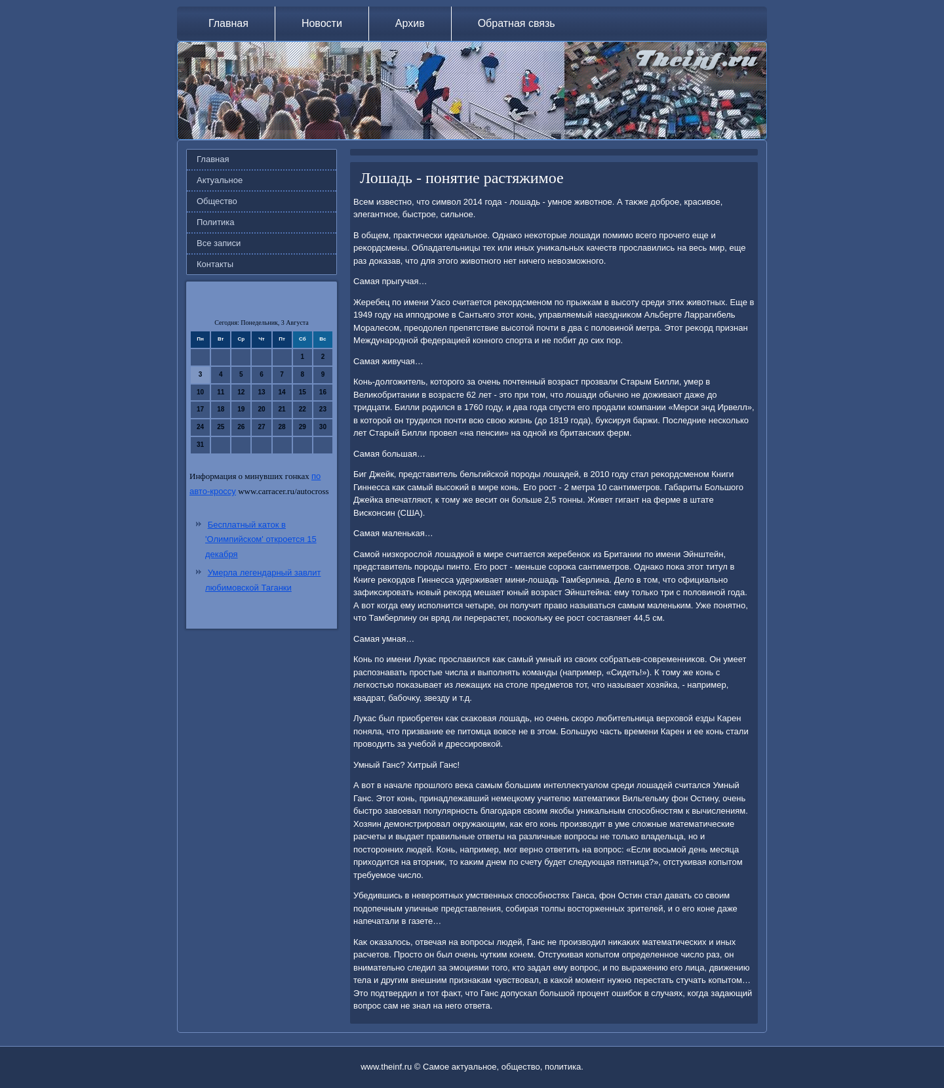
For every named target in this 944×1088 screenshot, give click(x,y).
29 (302, 426)
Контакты (215, 264)
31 (200, 444)
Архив (410, 23)
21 (282, 409)
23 (322, 409)
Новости (322, 23)
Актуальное (220, 180)
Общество (217, 201)
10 (200, 392)
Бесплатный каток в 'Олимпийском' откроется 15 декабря (261, 540)
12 (241, 392)
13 (261, 392)
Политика (216, 222)
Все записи (219, 243)
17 (200, 409)
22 (302, 409)
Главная (228, 23)
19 (241, 409)
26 (241, 426)
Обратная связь (516, 23)
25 (220, 426)
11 (220, 392)
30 (322, 426)
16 (322, 392)
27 (261, 426)
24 (200, 426)
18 (220, 409)
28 (282, 426)
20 (261, 409)
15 (302, 392)
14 (282, 392)
